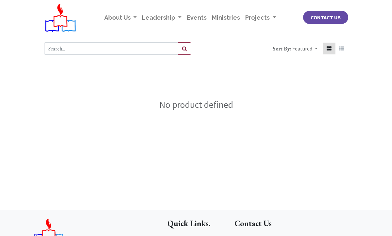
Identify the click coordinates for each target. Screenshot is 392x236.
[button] (304, 48)
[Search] (184, 48)
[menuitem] (196, 17)
